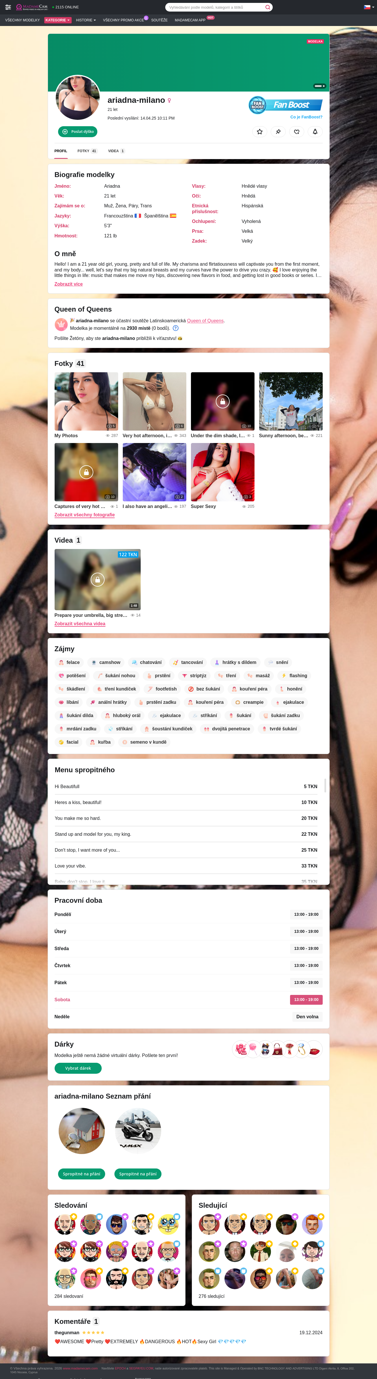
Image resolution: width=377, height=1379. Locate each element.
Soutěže (159, 20)
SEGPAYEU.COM (141, 1368)
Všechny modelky (22, 20)
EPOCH (120, 1368)
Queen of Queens (205, 320)
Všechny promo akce (125, 19)
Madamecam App (191, 19)
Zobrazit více (69, 284)
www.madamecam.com (80, 1368)
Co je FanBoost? (306, 117)
